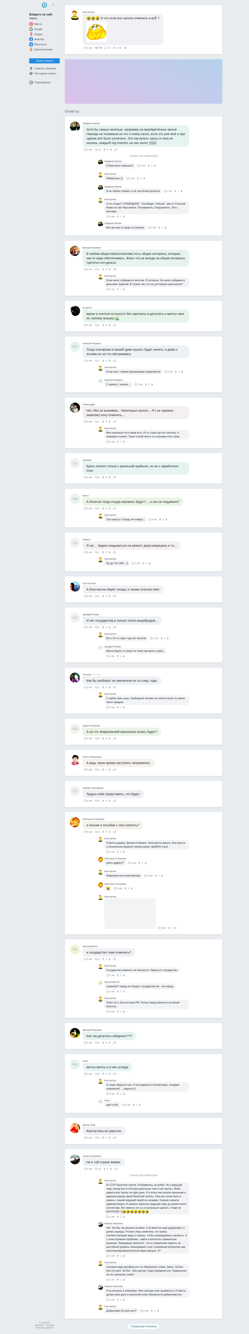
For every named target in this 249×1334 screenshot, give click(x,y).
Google (36, 29)
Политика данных (44, 1327)
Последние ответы (42, 73)
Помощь (50, 1325)
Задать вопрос (44, 60)
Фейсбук (36, 39)
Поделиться (125, 47)
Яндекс (36, 34)
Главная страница (42, 68)
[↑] (114, 48)
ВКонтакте (38, 44)
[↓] (119, 48)
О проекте (44, 1322)
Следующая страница (144, 1326)
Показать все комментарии (144, 156)
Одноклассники (40, 49)
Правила (39, 1325)
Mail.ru (35, 24)
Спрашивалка (40, 82)
